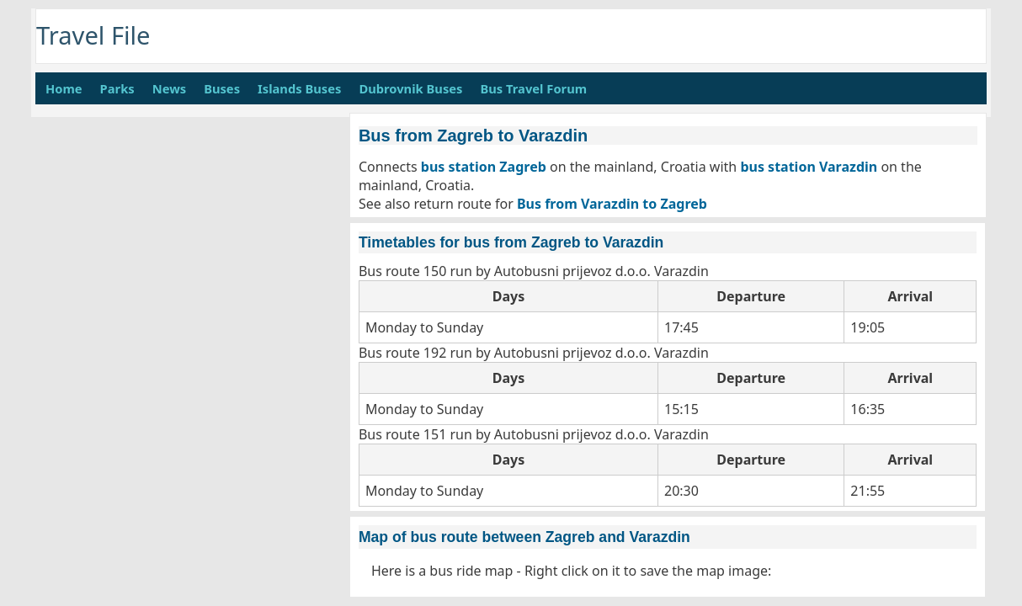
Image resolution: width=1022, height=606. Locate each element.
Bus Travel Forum (533, 88)
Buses (222, 88)
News (169, 88)
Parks (117, 88)
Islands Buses (299, 88)
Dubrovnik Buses (410, 88)
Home (64, 88)
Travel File (93, 35)
